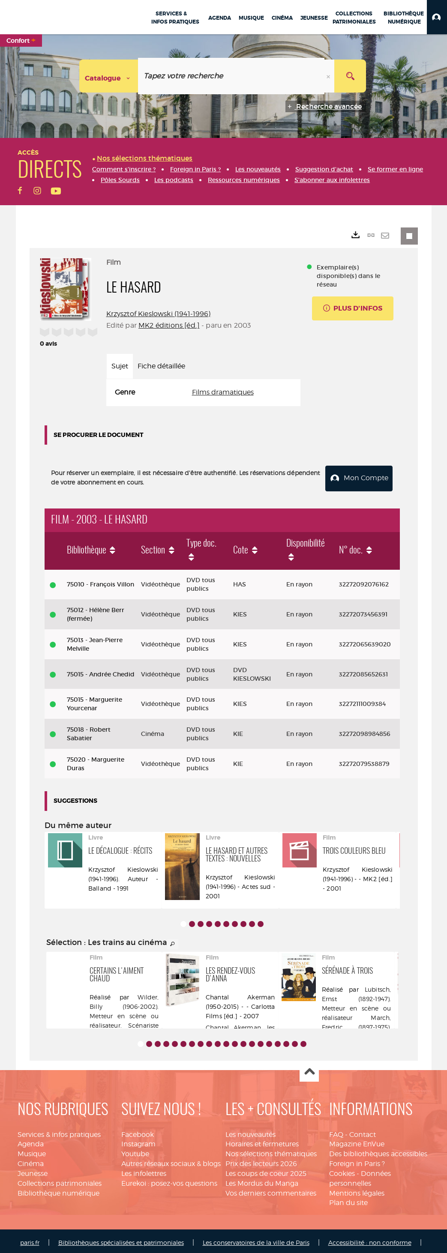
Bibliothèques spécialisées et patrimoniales (121, 1239)
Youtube (135, 1150)
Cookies (342, 1170)
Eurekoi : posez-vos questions (169, 1179)
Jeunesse (33, 1170)
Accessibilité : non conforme (369, 1239)
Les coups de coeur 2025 (265, 1170)
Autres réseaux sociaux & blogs (171, 1160)
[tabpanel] (203, 393)
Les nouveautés (250, 1131)
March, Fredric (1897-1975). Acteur (356, 1023)
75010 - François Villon (100, 581)
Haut (309, 1068)
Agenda (31, 1140)
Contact (362, 1131)
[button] (437, 17)
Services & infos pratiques (59, 1131)
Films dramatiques (223, 392)
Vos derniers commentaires (270, 1189)
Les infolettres (143, 1170)
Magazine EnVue (356, 1140)
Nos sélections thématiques (271, 1150)
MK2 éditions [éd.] (169, 325)
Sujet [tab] (119, 366)
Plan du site (348, 1199)
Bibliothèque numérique (58, 1189)
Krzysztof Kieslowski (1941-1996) (158, 314)
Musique (32, 1150)
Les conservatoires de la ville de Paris (256, 1239)
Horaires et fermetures (262, 1140)
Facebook (137, 1131)
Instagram (138, 1140)
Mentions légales (356, 1189)
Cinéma (31, 1160)
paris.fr (29, 1239)
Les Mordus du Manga (261, 1179)
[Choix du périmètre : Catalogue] (108, 76)
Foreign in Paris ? (357, 1160)
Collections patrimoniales (60, 1179)
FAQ (336, 1131)
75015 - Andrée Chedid (101, 670)
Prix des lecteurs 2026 (261, 1160)
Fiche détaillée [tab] (161, 366)
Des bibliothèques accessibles (378, 1150)
